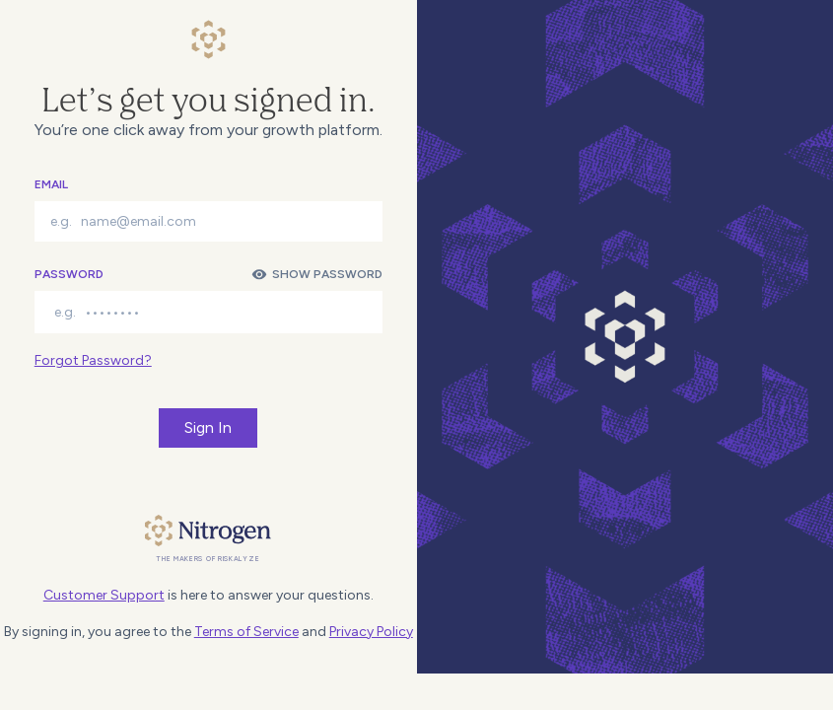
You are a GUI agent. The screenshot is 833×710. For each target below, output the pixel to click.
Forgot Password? (93, 360)
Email (51, 184)
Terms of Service (246, 631)
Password (69, 274)
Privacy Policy (371, 631)
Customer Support (104, 595)
